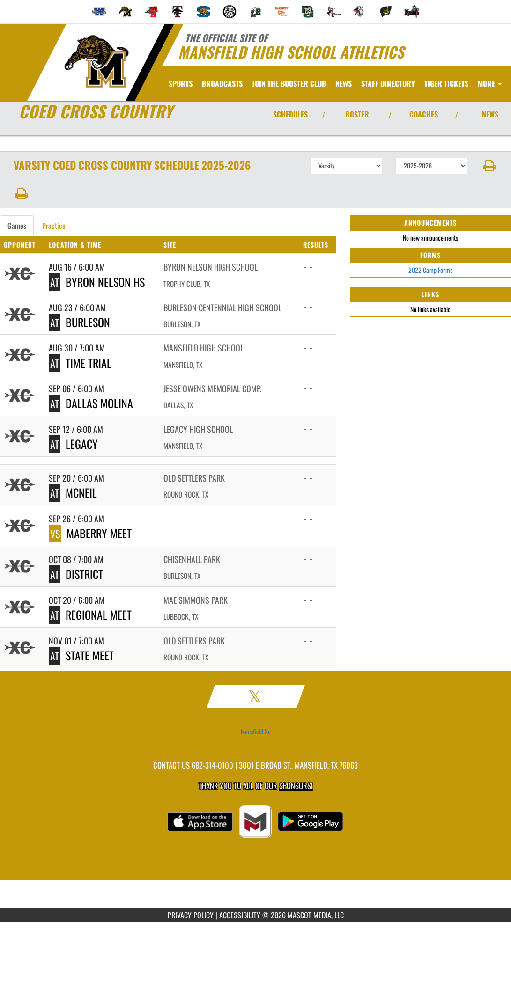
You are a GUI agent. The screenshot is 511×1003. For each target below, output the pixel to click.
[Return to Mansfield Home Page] (96, 61)
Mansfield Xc (256, 731)
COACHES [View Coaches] (423, 114)
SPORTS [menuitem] (181, 83)
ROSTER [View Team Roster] (357, 114)
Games (16, 225)
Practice (54, 225)
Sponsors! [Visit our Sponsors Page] (295, 785)
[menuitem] (99, 11)
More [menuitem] (490, 83)
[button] (489, 165)
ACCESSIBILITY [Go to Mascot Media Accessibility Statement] (239, 915)
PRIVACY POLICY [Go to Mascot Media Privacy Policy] (191, 915)
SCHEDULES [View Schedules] (290, 114)
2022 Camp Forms (430, 270)
